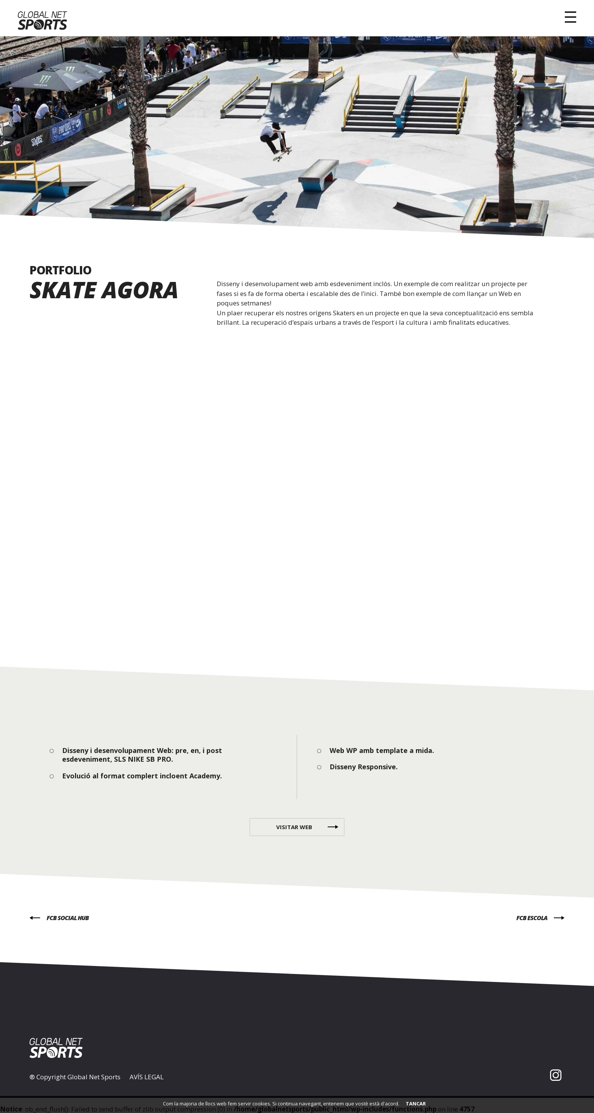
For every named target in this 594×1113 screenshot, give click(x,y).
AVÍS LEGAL (147, 1077)
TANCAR (416, 1103)
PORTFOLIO (60, 270)
